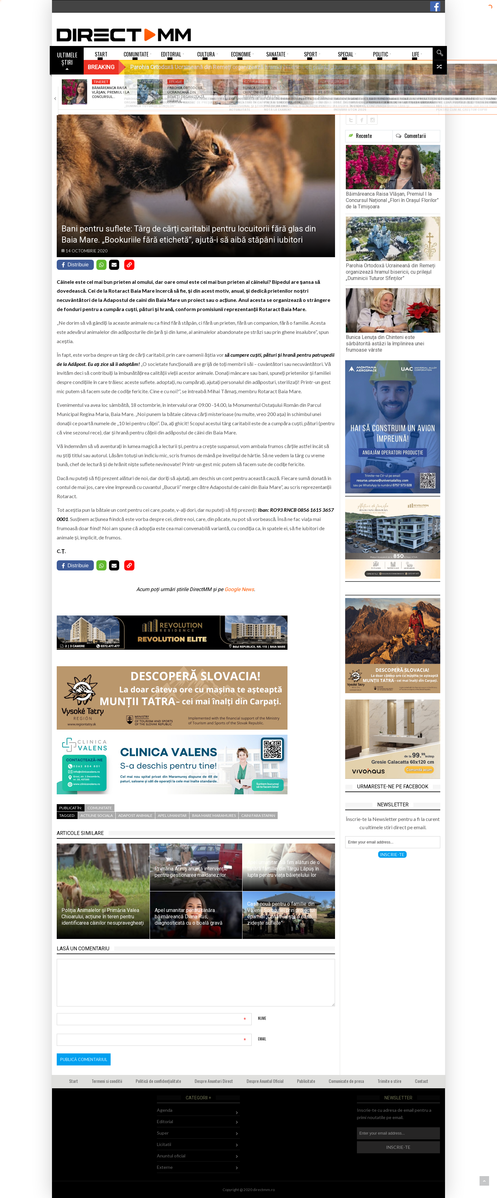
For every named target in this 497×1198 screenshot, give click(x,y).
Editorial (165, 1121)
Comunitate (256, 81)
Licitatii (164, 1144)
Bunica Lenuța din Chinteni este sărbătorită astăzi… (262, 92)
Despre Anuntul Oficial (265, 1081)
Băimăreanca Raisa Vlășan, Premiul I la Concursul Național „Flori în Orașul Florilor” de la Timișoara (392, 200)
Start (73, 1081)
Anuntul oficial (171, 1155)
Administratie (333, 81)
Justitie (402, 81)
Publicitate (306, 1081)
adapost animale (135, 815)
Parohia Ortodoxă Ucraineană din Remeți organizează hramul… (185, 95)
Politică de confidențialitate (158, 1081)
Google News (239, 589)
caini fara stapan (258, 815)
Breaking (101, 67)
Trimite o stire (389, 1081)
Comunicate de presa (346, 1081)
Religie (175, 81)
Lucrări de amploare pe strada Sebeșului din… (338, 92)
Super (163, 1133)
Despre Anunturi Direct (214, 1081)
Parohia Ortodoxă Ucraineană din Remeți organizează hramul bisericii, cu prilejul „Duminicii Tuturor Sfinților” (390, 272)
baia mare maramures (214, 815)
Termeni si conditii (107, 1081)
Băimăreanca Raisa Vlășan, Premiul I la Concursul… (110, 92)
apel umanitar (172, 815)
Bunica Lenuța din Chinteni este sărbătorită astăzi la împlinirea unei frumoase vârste (385, 343)
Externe (165, 1167)
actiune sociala (97, 815)
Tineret (101, 81)
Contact (421, 1081)
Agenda (164, 1110)
